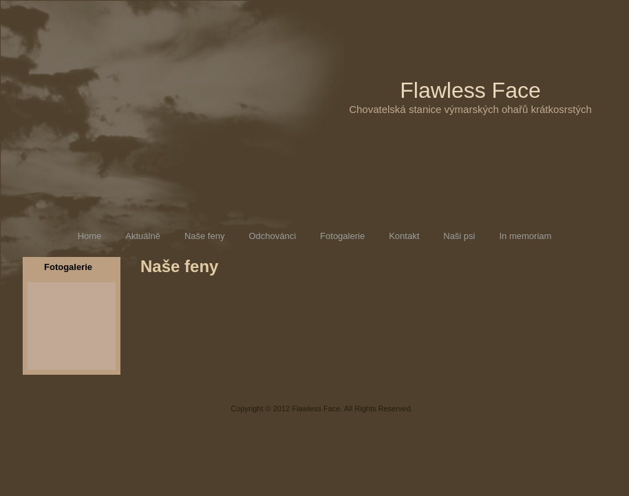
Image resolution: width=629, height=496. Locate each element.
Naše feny (179, 266)
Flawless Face (470, 90)
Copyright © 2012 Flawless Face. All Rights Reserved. (321, 408)
